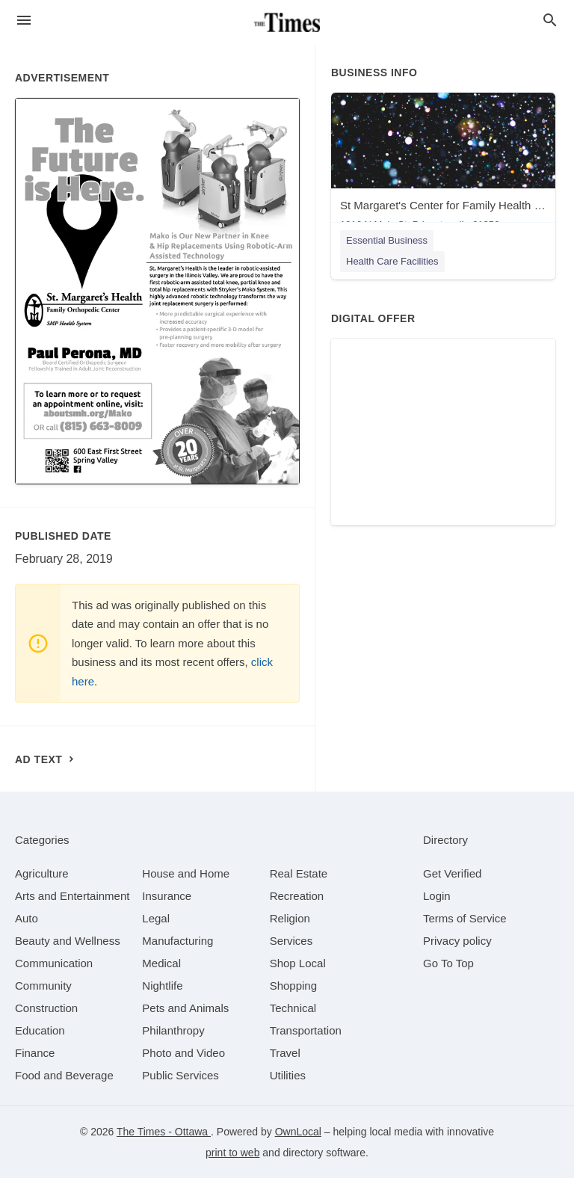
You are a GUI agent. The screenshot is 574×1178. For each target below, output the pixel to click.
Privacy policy (457, 940)
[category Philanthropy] (173, 1030)
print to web (232, 1153)
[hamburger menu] (24, 20)
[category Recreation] (297, 895)
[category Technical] (293, 1008)
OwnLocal (298, 1132)
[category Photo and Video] (183, 1052)
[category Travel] (285, 1052)
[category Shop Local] (298, 963)
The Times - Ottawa (164, 1132)
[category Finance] (35, 1052)
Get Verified (452, 873)
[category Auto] (26, 918)
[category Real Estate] (299, 873)
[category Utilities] (288, 1075)
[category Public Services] (180, 1075)
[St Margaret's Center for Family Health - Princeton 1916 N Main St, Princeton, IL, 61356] (443, 164)
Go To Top (448, 963)
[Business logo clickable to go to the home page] (287, 22)
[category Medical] (161, 963)
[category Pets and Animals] (185, 1008)
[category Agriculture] (42, 873)
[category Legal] (156, 918)
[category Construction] (46, 1008)
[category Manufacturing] (177, 940)
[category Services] (291, 940)
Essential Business (387, 240)
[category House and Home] (185, 873)
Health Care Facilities (392, 261)
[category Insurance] (166, 895)
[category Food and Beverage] (64, 1075)
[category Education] (40, 1030)
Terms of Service (465, 918)
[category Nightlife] (162, 985)
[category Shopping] (293, 985)
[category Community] (43, 985)
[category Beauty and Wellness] (67, 940)
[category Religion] (290, 918)
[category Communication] (54, 963)
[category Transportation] (306, 1030)
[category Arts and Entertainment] (72, 895)
